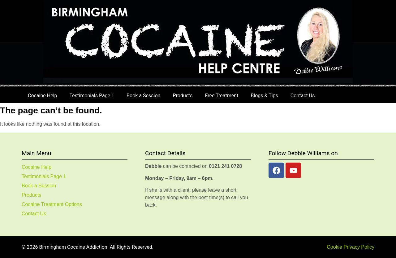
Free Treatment (222, 95)
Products (182, 95)
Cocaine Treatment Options (52, 204)
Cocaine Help (42, 95)
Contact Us (303, 95)
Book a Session (143, 95)
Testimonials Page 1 (92, 95)
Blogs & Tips (264, 95)
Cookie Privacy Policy (350, 247)
